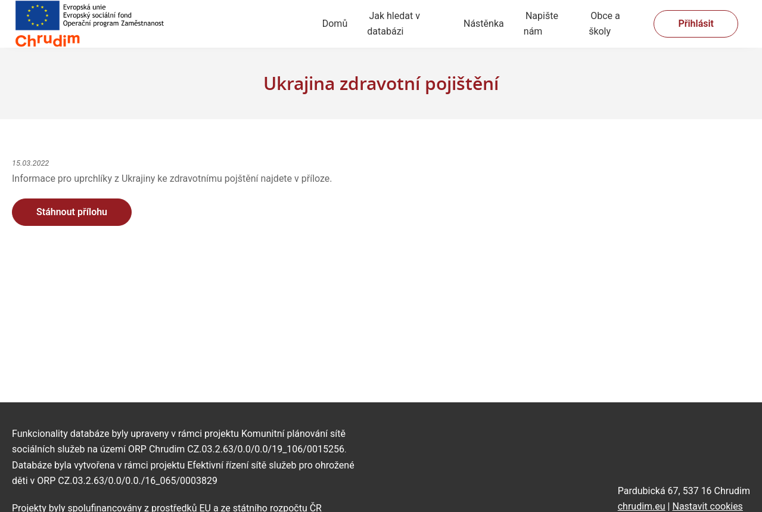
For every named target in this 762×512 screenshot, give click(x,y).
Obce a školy (604, 23)
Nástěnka (484, 23)
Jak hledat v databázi (393, 23)
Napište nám (541, 23)
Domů (334, 23)
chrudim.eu (641, 506)
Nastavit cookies (707, 506)
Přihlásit (696, 23)
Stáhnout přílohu (71, 212)
